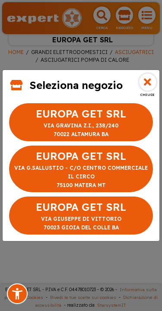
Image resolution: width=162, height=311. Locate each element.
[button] (17, 293)
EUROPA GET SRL (81, 123)
